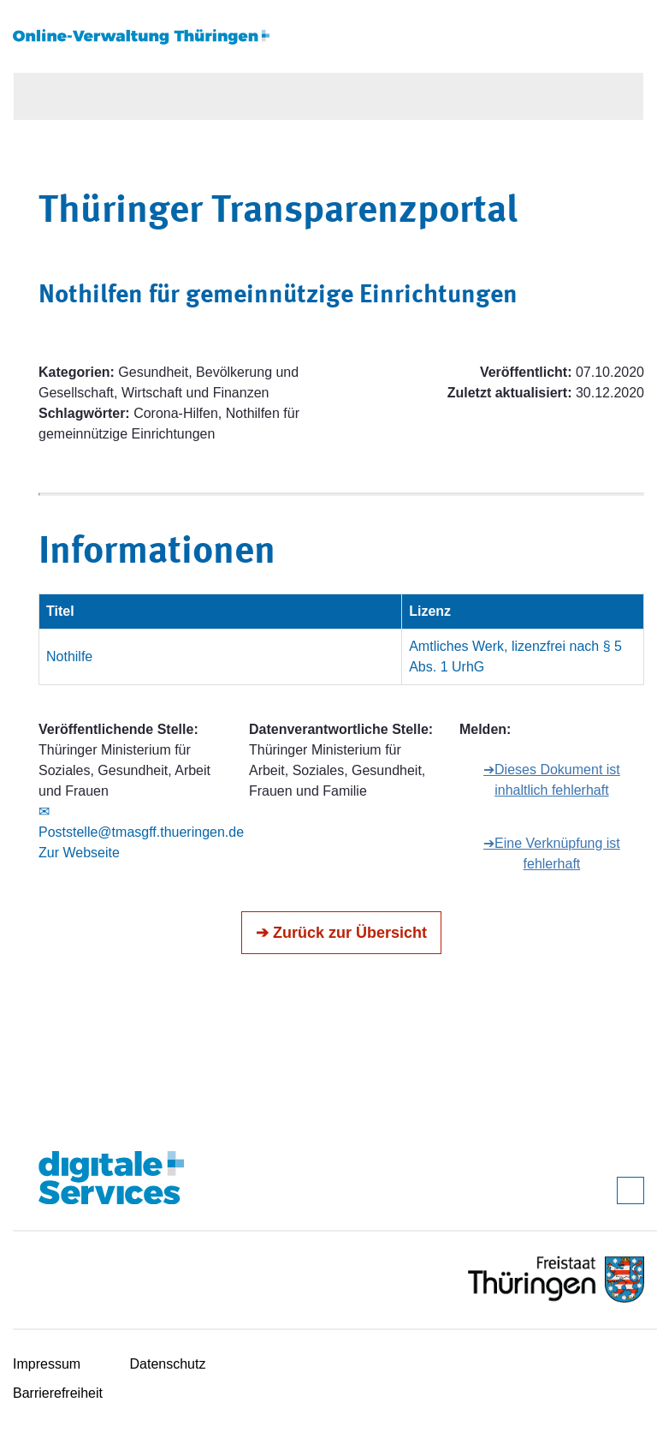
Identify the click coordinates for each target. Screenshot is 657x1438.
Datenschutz (168, 1364)
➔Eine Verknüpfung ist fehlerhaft (551, 853)
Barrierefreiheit (58, 1393)
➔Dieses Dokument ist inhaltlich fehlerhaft (551, 779)
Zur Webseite (79, 852)
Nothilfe (69, 656)
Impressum (46, 1364)
